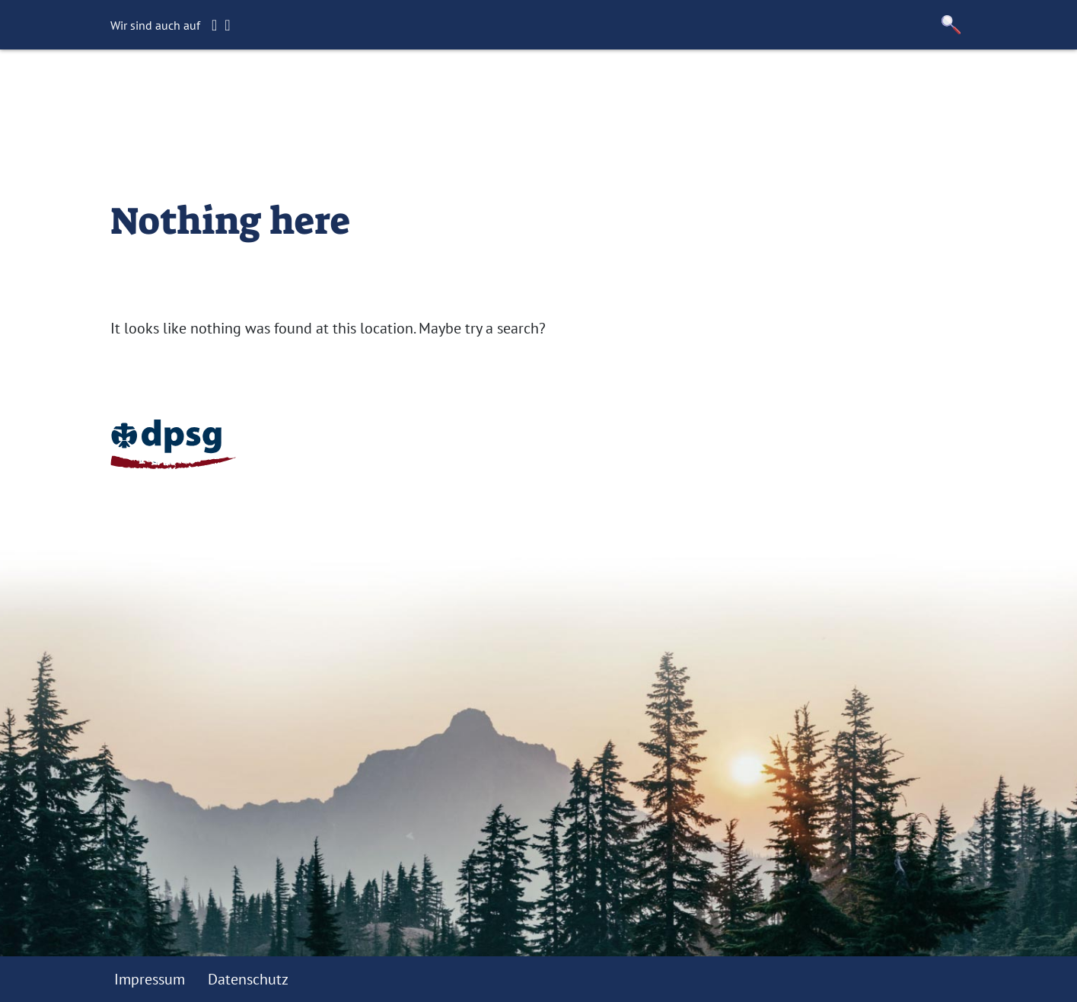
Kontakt (623, 87)
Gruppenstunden (408, 87)
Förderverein (531, 87)
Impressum (149, 979)
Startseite (294, 87)
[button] (951, 24)
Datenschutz (248, 979)
